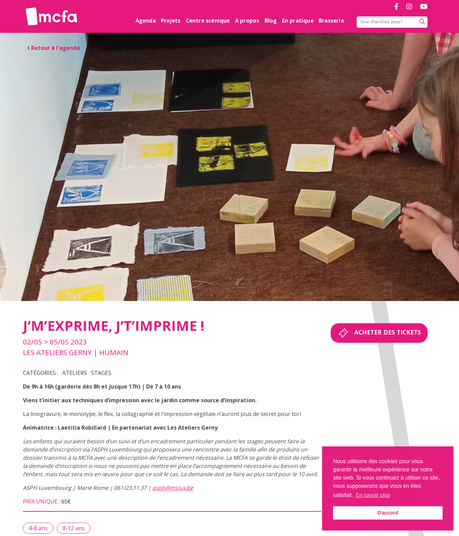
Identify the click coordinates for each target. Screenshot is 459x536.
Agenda (146, 20)
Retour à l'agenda (53, 48)
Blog (271, 20)
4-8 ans (38, 528)
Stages (101, 373)
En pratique (298, 20)
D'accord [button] (387, 512)
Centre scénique (208, 20)
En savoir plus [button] (373, 495)
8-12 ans (74, 528)
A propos (247, 20)
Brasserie (331, 20)
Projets (170, 20)
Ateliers (74, 373)
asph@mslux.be (172, 488)
